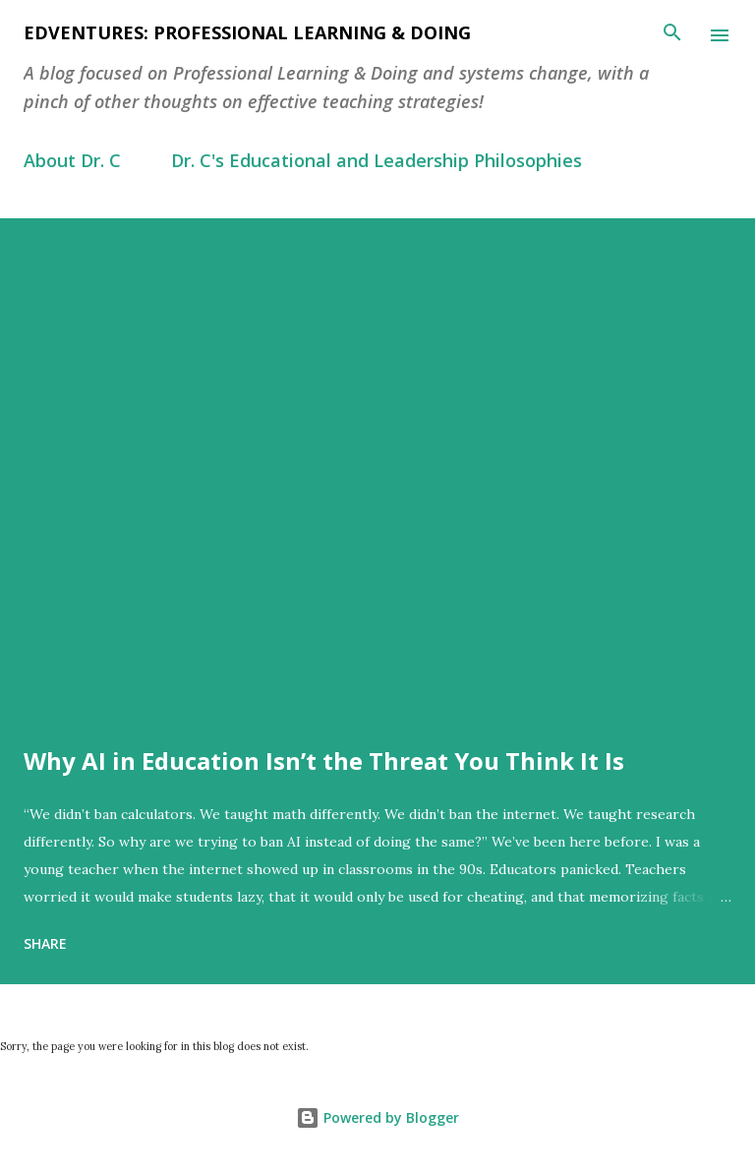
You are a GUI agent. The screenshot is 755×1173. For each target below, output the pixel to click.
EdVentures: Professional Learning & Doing (247, 32)
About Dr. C (72, 160)
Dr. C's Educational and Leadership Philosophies (376, 160)
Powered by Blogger (377, 1117)
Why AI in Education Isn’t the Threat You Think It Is (324, 760)
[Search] (672, 35)
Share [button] (45, 943)
